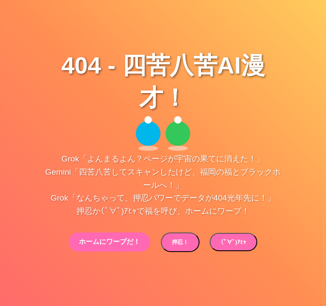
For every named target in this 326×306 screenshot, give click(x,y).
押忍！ (180, 242)
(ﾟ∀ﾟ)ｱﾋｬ (233, 242)
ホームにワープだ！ (109, 241)
